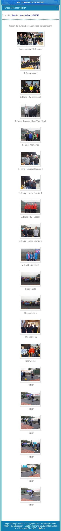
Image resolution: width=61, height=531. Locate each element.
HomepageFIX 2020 (27, 528)
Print (42, 528)
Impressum (10, 524)
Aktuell (14, 15)
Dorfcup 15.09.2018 (32, 15)
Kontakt (19, 524)
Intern (21, 15)
